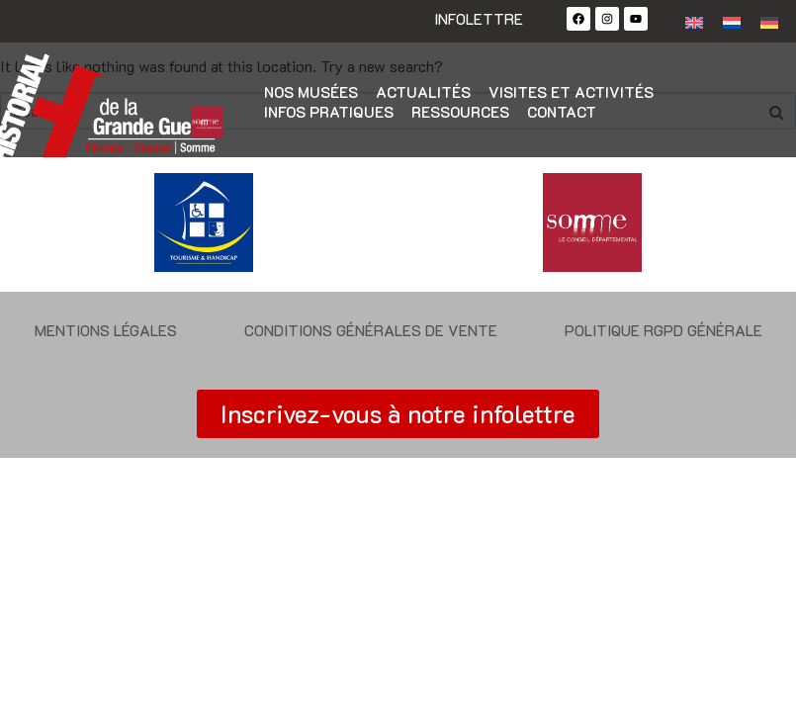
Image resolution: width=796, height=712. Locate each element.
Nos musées (311, 92)
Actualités (423, 92)
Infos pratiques (329, 112)
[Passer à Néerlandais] (732, 21)
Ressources (460, 112)
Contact (561, 112)
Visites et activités (571, 92)
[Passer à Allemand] (769, 21)
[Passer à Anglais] (694, 21)
